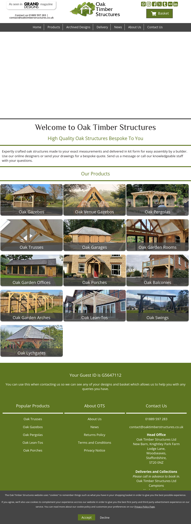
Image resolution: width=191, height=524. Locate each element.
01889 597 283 (37, 15)
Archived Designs (78, 27)
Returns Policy (94, 434)
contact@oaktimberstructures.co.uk (31, 17)
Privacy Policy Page (144, 506)
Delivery (102, 27)
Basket (160, 13)
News (118, 27)
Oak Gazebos (33, 427)
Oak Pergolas (33, 434)
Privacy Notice (94, 450)
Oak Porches (32, 450)
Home (37, 27)
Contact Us (155, 27)
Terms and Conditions (94, 442)
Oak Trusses (33, 419)
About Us (134, 27)
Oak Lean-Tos (33, 442)
